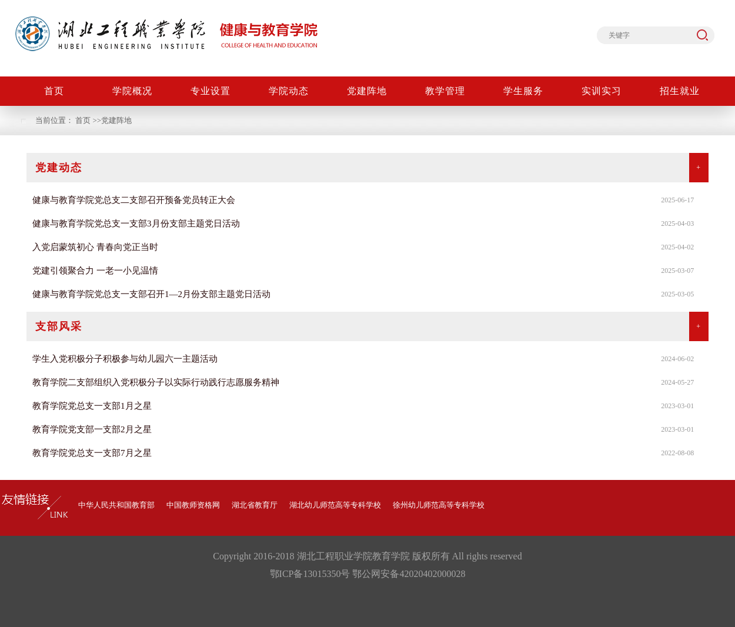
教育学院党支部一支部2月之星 (92, 429)
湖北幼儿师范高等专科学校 (335, 505)
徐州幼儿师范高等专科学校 (439, 505)
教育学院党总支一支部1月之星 (92, 406)
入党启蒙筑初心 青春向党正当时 (95, 247)
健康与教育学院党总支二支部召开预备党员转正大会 (133, 200)
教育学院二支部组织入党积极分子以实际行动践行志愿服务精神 (155, 382)
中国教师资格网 (193, 505)
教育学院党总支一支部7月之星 (92, 453)
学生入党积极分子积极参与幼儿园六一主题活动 (125, 358)
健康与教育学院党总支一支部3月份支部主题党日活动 (136, 223)
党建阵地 (116, 120)
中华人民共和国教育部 (116, 505)
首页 (83, 120)
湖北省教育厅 (255, 505)
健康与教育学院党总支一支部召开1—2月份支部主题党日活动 (151, 294)
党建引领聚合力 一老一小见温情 (95, 270)
